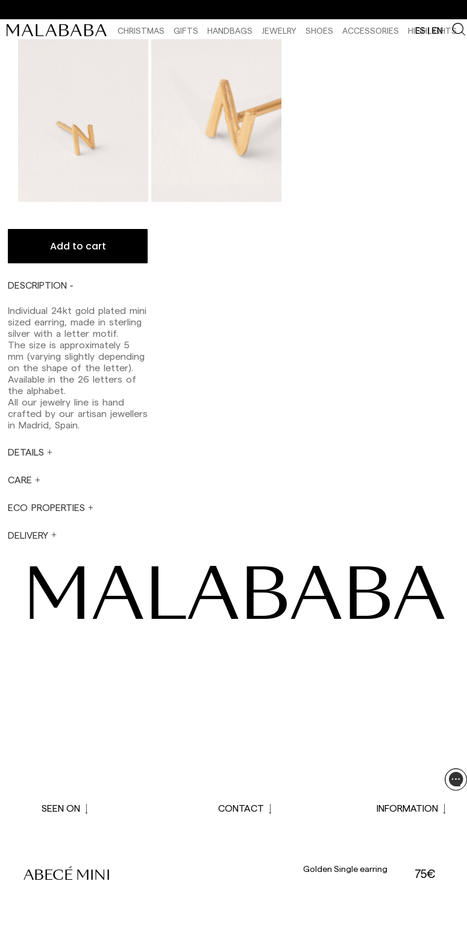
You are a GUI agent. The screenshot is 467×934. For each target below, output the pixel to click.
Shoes (319, 30)
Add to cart (78, 246)
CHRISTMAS (141, 30)
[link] (60, 30)
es (420, 30)
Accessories (370, 30)
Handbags (229, 30)
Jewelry (279, 30)
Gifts (186, 30)
